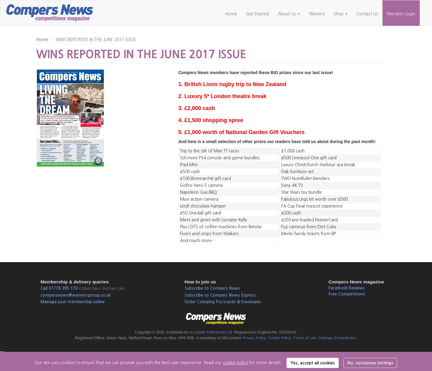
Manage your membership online (72, 302)
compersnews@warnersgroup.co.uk (75, 295)
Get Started (257, 14)
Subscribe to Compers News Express (220, 295)
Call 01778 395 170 (58, 288)
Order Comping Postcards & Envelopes (222, 302)
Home (231, 14)
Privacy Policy (254, 338)
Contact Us (367, 14)
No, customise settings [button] (370, 363)
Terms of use (304, 338)
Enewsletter (345, 338)
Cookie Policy (279, 338)
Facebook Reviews (346, 288)
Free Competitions (346, 294)
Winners (317, 14)
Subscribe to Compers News (212, 288)
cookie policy (235, 363)
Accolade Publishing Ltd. (211, 332)
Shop (341, 14)
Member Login (401, 14)
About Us (289, 14)
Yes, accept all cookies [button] (312, 363)
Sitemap (325, 338)
